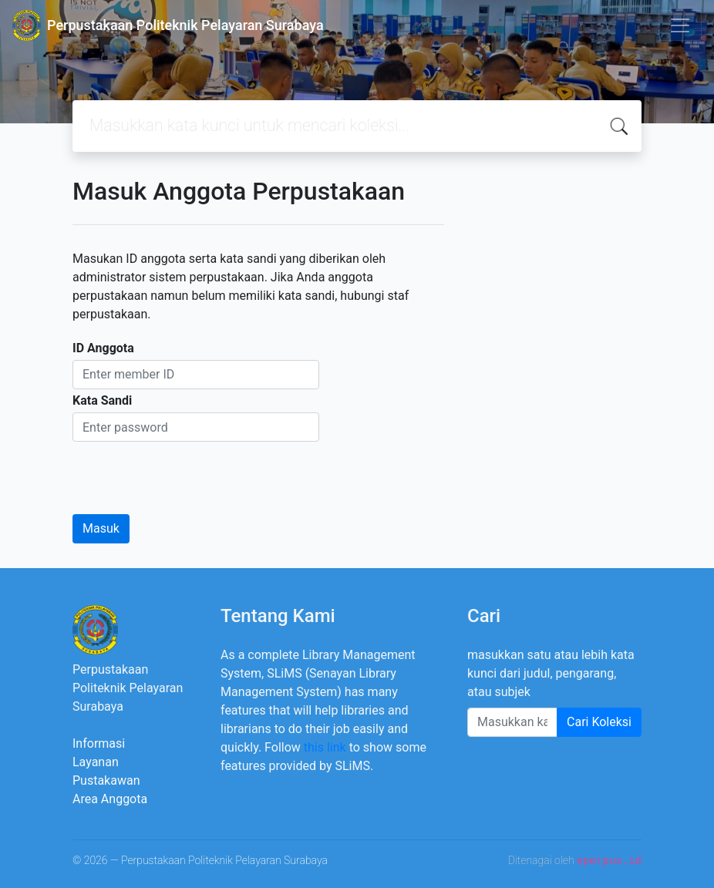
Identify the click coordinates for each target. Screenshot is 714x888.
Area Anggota (109, 799)
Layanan (95, 762)
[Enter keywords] (512, 722)
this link (325, 747)
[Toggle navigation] (680, 25)
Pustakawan (106, 780)
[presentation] (189, 472)
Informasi (98, 743)
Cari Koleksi (599, 722)
